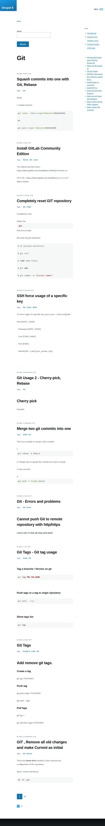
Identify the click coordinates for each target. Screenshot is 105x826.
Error (29, 507)
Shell (35, 307)
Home (19, 21)
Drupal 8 (7, 7)
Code (29, 207)
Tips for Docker (92, 71)
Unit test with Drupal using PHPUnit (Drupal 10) (94, 60)
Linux (35, 160)
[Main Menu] (98, 9)
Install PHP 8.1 (92, 88)
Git (24, 91)
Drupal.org (91, 33)
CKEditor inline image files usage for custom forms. (95, 77)
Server (25, 160)
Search (19, 31)
